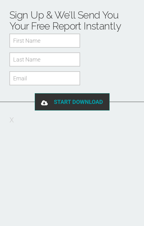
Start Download (78, 102)
